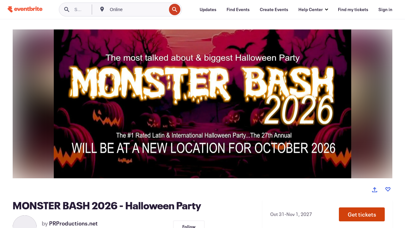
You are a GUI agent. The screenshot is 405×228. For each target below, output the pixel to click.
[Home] (25, 9)
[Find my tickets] (353, 9)
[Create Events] (274, 9)
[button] (362, 214)
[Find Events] (238, 9)
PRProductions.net (73, 223)
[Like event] (387, 189)
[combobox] (137, 9)
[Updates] (208, 9)
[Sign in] (385, 9)
